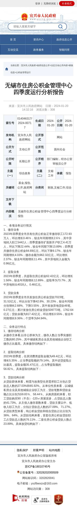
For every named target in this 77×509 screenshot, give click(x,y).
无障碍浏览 (49, 3)
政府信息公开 (64, 39)
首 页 (13, 39)
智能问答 (64, 49)
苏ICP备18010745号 (38, 466)
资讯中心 (38, 39)
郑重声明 (38, 450)
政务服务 (38, 49)
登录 (37, 3)
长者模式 (67, 3)
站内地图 (54, 450)
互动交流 (13, 49)
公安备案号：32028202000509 (37, 472)
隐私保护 (22, 450)
